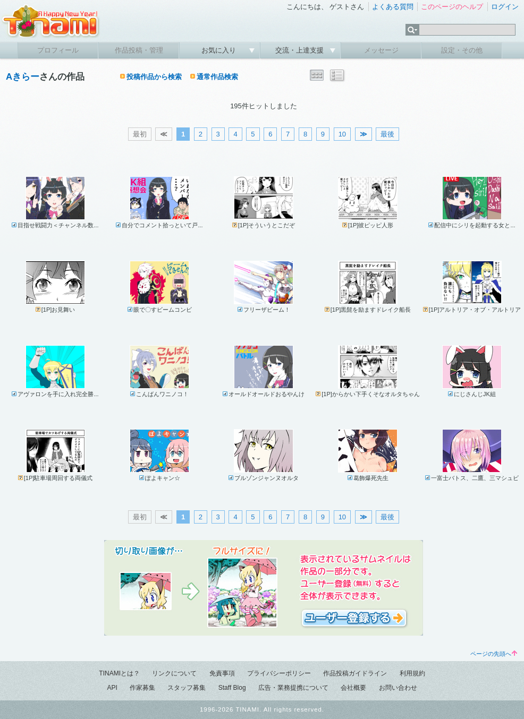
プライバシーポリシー (279, 673)
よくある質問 (392, 7)
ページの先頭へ (493, 653)
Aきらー (22, 77)
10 (342, 134)
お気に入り (219, 50)
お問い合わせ (398, 687)
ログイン (505, 7)
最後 (387, 134)
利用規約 (412, 673)
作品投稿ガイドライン (355, 673)
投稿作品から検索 (154, 77)
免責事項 (222, 673)
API (112, 687)
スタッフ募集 (186, 687)
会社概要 (353, 687)
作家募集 (142, 687)
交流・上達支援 (300, 50)
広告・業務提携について (293, 687)
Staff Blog (232, 687)
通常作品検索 (217, 77)
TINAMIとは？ (119, 673)
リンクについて (174, 673)
